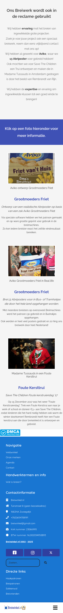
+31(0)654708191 (19, 517)
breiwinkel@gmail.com (23, 523)
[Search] (45, 563)
